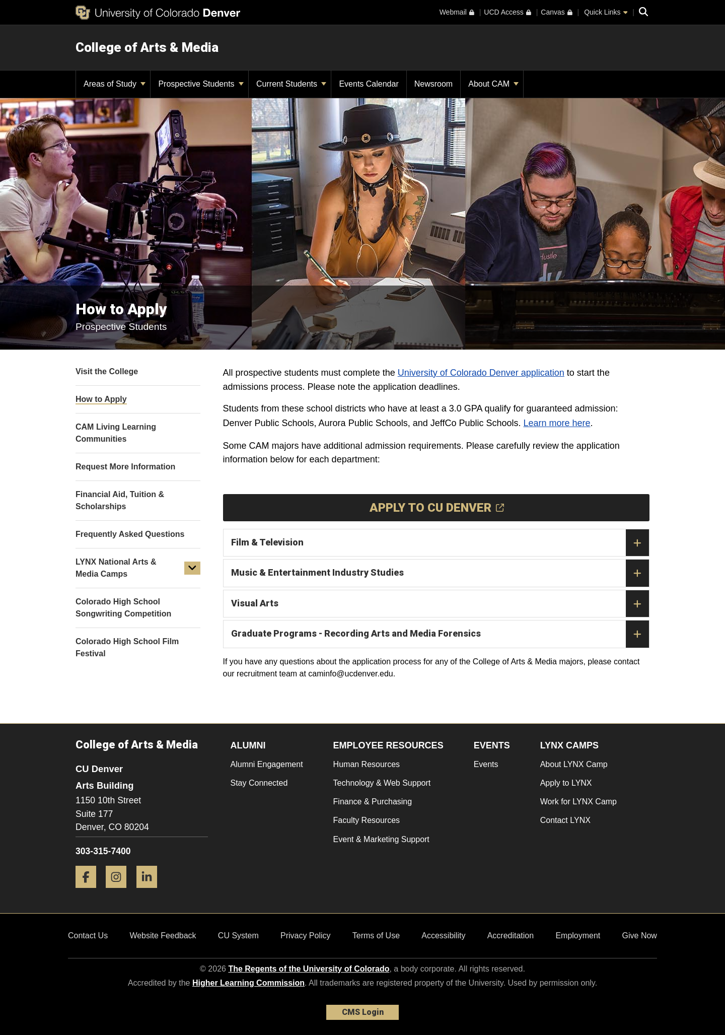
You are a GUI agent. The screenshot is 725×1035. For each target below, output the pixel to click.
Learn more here (557, 423)
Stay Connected (259, 783)
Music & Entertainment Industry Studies (440, 573)
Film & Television (440, 543)
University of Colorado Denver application (481, 373)
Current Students (291, 84)
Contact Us (88, 935)
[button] (192, 568)
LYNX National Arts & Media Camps (116, 568)
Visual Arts (440, 603)
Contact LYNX (565, 820)
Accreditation (510, 935)
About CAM (493, 84)
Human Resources (366, 764)
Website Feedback (162, 935)
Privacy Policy (305, 935)
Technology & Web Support (382, 783)
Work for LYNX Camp (578, 801)
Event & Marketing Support (381, 839)
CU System (238, 935)
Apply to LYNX (566, 783)
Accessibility (443, 935)
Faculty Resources (366, 820)
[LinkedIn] (150, 891)
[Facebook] (90, 891)
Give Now (639, 935)
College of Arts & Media (147, 47)
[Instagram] (120, 891)
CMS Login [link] (363, 1012)
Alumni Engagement (267, 764)
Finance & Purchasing (372, 801)
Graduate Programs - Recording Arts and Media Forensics (440, 634)
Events (486, 764)
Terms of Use (376, 935)
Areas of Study (115, 84)
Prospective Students (201, 84)
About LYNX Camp (574, 764)
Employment (577, 935)
